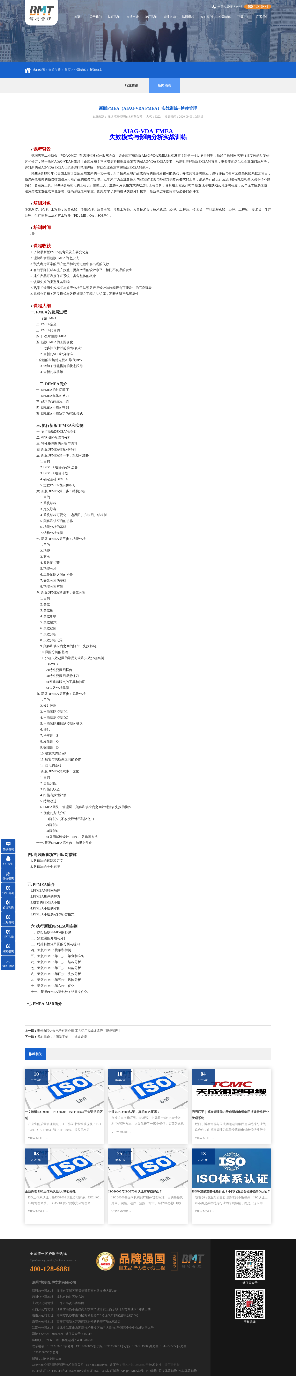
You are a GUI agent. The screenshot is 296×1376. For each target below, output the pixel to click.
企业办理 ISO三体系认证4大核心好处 (50, 1191)
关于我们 (95, 16)
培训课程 (188, 16)
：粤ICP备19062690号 (133, 1364)
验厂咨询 (151, 16)
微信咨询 (8, 878)
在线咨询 (8, 849)
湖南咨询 (8, 951)
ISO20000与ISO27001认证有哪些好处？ (135, 1191)
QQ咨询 (8, 863)
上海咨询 (8, 922)
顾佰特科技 (172, 1364)
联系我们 (262, 16)
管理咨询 (169, 16)
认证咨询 (114, 16)
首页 (77, 16)
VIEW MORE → (38, 1138)
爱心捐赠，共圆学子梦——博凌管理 (62, 1037)
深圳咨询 (8, 893)
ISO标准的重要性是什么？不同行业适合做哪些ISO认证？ (231, 1191)
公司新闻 (225, 16)
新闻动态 (96, 70)
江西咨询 (8, 936)
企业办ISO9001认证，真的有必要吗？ (134, 1112)
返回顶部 (8, 966)
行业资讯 (131, 85)
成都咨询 (8, 907)
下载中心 (243, 16)
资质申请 (132, 16)
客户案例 (206, 16)
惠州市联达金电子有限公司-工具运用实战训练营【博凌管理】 (79, 1030)
